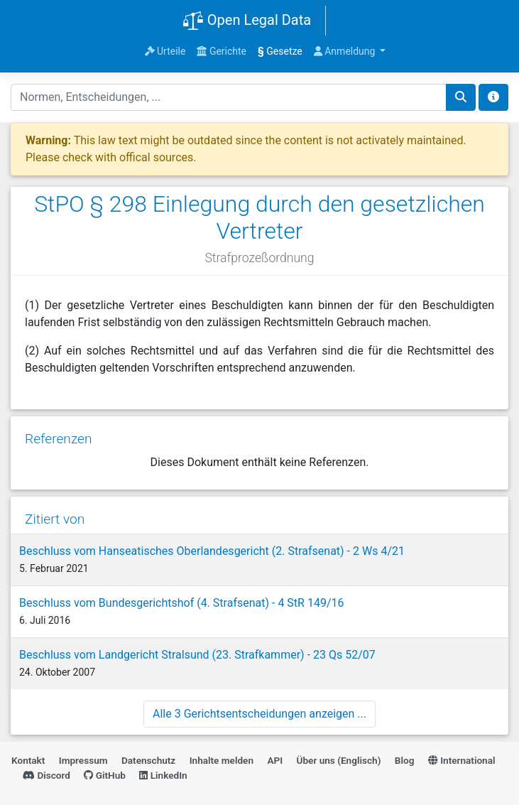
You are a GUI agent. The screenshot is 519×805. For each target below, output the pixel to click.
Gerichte (221, 51)
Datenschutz (148, 760)
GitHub (105, 775)
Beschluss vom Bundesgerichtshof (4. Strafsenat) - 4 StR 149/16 (181, 603)
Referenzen (58, 439)
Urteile (165, 51)
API (275, 760)
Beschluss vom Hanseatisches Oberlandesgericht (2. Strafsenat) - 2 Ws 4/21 (212, 551)
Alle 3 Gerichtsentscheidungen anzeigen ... (259, 713)
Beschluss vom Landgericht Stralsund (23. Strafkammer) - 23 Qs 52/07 (197, 654)
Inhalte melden (221, 760)
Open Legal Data (246, 21)
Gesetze (280, 51)
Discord (46, 775)
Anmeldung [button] (346, 51)
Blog (405, 760)
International (462, 760)
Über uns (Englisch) (339, 760)
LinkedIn (163, 775)
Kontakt (28, 760)
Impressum (83, 760)
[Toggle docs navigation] (493, 97)
